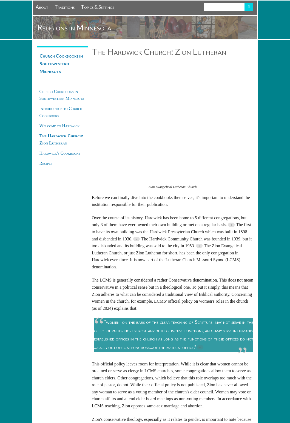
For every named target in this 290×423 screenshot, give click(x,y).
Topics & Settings (97, 7)
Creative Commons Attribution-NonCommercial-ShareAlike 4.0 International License (170, 397)
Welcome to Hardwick (59, 125)
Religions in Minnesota (74, 27)
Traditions (65, 7)
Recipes (45, 163)
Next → (246, 360)
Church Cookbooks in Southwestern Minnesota (61, 63)
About (42, 7)
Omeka (80, 410)
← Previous (102, 360)
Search (248, 7)
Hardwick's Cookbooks (59, 153)
